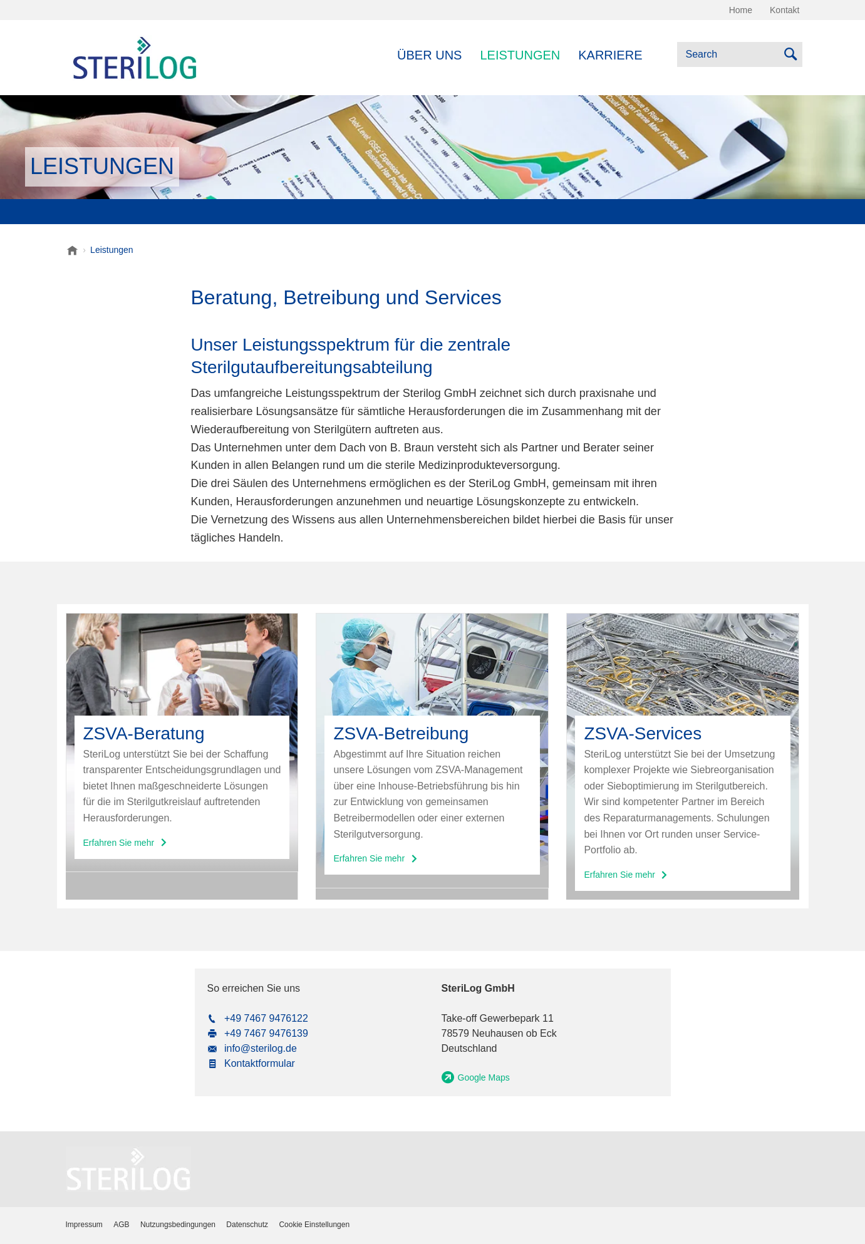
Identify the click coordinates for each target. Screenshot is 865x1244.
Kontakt (784, 10)
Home (740, 10)
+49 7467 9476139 (266, 1033)
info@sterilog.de (260, 1048)
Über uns (429, 55)
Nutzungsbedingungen (177, 1224)
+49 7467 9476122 (266, 1018)
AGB (121, 1224)
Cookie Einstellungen (314, 1224)
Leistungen (520, 55)
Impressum (84, 1224)
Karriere (610, 55)
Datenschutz (247, 1224)
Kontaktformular (259, 1063)
